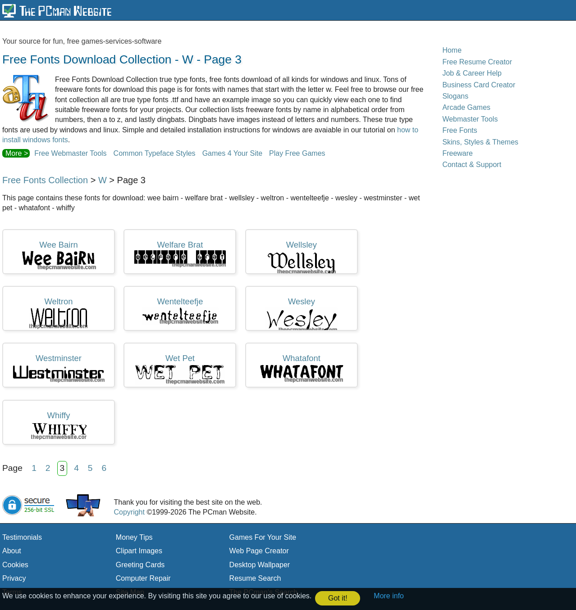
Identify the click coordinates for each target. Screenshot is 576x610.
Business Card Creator (478, 85)
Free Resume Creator (477, 62)
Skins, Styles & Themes (480, 142)
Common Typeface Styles (155, 153)
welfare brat (179, 254)
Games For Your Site (263, 537)
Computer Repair (143, 578)
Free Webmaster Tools (70, 153)
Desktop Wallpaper (259, 565)
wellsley (301, 257)
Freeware (457, 153)
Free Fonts (459, 130)
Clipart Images (139, 551)
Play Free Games (297, 153)
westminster (58, 368)
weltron (58, 313)
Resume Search (255, 578)
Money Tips (134, 537)
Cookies (15, 565)
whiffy (59, 425)
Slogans (455, 96)
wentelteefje (180, 311)
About (11, 551)
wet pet (180, 369)
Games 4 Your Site (232, 153)
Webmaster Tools (470, 119)
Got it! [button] (337, 598)
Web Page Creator (259, 551)
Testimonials (22, 537)
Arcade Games (466, 107)
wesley (301, 314)
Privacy (14, 578)
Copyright (129, 512)
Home (452, 50)
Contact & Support (471, 164)
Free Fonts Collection (45, 180)
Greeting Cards (140, 565)
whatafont (301, 368)
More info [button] (389, 596)
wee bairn (58, 255)
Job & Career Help (472, 73)
